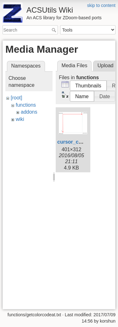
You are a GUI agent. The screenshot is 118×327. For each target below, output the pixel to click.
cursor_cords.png (78, 142)
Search (55, 30)
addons (29, 112)
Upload (106, 65)
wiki (20, 119)
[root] (16, 97)
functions (26, 105)
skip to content (101, 5)
